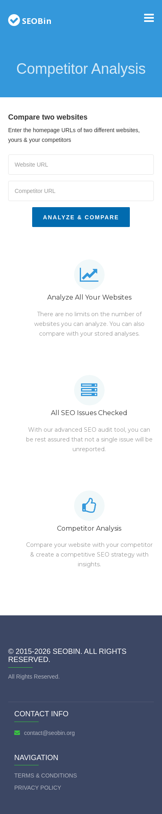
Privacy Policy (37, 787)
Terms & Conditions (45, 775)
